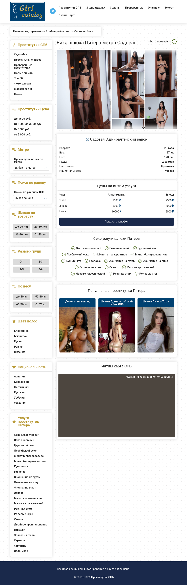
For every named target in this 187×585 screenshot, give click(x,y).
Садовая (97, 139)
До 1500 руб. (22, 118)
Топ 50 (18, 78)
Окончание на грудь (27, 477)
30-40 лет (21, 234)
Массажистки (23, 88)
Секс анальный (24, 440)
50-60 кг (40, 296)
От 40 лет (41, 234)
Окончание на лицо (26, 482)
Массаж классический (28, 503)
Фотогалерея (22, 83)
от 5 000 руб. (22, 134)
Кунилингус (21, 466)
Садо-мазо (21, 551)
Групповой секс (24, 445)
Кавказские (21, 381)
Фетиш (18, 519)
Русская (19, 392)
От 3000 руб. (22, 129)
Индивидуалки (95, 7)
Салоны (115, 7)
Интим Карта (66, 15)
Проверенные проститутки (23, 66)
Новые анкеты (23, 73)
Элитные (154, 7)
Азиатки (19, 376)
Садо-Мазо (21, 54)
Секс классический (26, 434)
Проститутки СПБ (69, 7)
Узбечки (19, 397)
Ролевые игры (23, 514)
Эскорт (168, 7)
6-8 (41, 269)
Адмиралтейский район (126, 139)
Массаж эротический (28, 498)
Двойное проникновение (30, 524)
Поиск (18, 94)
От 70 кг (40, 304)
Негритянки (21, 387)
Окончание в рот (25, 487)
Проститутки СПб (102, 577)
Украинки (20, 403)
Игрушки (19, 529)
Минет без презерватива (30, 461)
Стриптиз (20, 545)
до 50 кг (21, 296)
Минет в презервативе (29, 456)
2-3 (41, 261)
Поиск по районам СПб (29, 192)
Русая (18, 341)
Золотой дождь (24, 535)
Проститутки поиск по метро (28, 160)
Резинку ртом (23, 508)
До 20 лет (21, 226)
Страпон (19, 540)
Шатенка (19, 352)
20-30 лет (40, 226)
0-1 (22, 261)
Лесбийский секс (25, 450)
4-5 (22, 269)
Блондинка (21, 330)
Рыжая (18, 346)
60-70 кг (21, 304)
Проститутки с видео (27, 59)
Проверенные (134, 7)
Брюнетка (20, 336)
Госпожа (19, 471)
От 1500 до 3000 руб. (27, 124)
